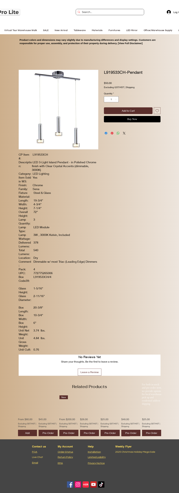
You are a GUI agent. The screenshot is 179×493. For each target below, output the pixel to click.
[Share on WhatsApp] (118, 133)
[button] (114, 30)
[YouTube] (93, 484)
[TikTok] (101, 484)
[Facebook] (70, 484)
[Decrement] (106, 99)
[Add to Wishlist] (157, 110)
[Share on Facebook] (106, 133)
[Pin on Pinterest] (112, 133)
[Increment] (116, 99)
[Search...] (109, 12)
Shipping (130, 87)
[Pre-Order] (48, 433)
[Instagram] (78, 484)
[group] (89, 415)
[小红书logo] (86, 484)
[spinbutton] (111, 99)
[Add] (27, 433)
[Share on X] (124, 133)
